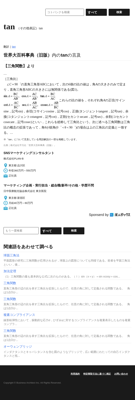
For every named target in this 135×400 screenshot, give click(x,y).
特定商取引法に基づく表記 (97, 373)
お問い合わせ (121, 373)
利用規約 (75, 373)
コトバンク (21, 12)
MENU (7, 3)
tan (14, 46)
